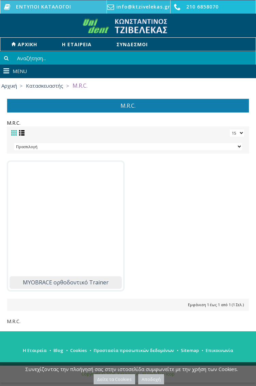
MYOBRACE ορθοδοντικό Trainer (66, 282)
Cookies (78, 350)
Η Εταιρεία (35, 350)
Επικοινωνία (219, 350)
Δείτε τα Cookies (114, 379)
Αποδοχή (151, 379)
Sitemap (190, 350)
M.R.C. (13, 321)
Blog (58, 350)
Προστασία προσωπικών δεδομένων (134, 350)
